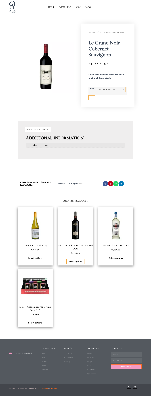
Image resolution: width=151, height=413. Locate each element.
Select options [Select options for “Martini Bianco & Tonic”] (116, 258)
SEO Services (43, 388)
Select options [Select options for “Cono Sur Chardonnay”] (35, 258)
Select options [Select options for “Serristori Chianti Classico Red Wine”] (75, 261)
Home (51, 7)
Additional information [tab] (37, 129)
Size (92, 89)
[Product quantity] (91, 97)
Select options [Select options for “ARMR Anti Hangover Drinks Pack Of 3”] (35, 323)
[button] (105, 183)
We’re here (65, 7)
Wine (96, 32)
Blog (88, 7)
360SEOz (53, 388)
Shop (78, 7)
